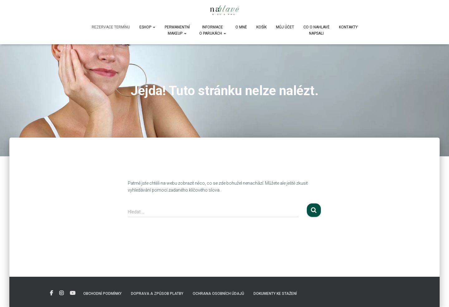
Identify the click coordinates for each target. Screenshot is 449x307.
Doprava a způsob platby (157, 293)
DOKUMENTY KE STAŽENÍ (275, 293)
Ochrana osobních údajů (218, 293)
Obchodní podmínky (102, 293)
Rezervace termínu (111, 27)
